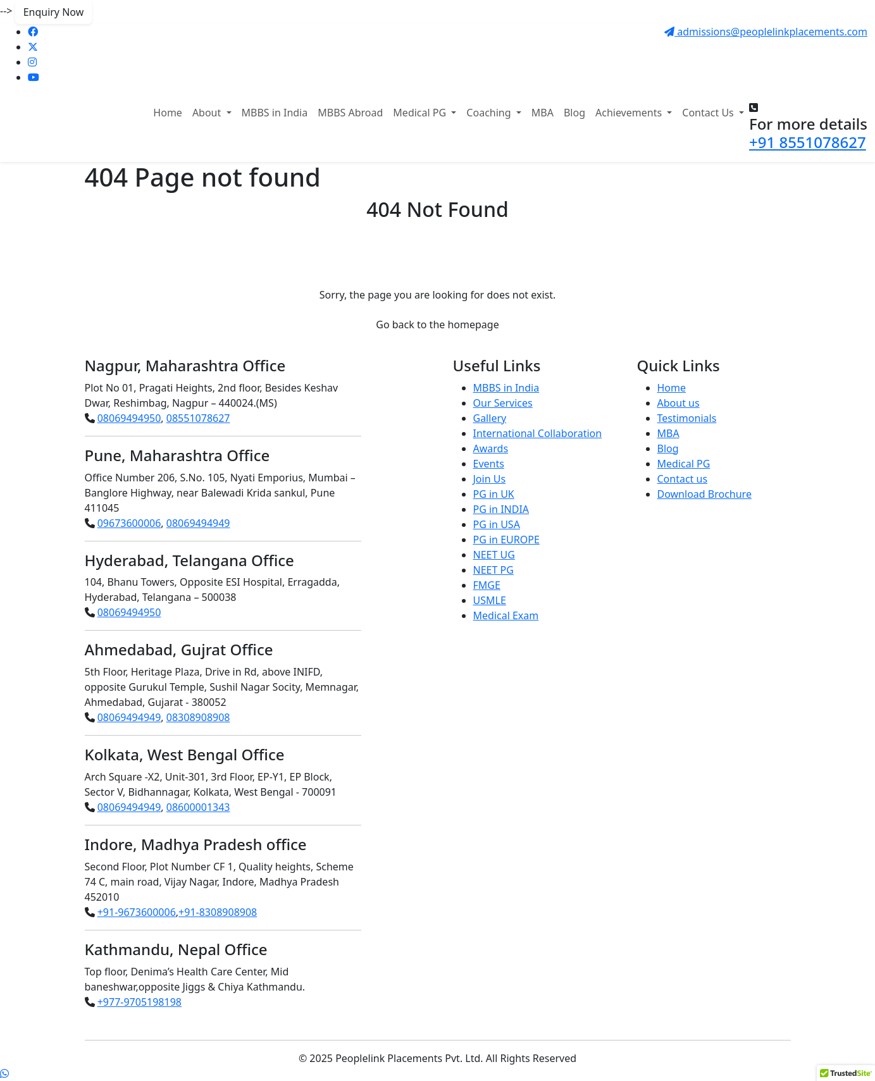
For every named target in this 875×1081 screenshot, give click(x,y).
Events (488, 464)
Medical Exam (506, 615)
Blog (574, 113)
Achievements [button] (629, 113)
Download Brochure (704, 494)
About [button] (208, 113)
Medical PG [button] (421, 113)
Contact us (682, 479)
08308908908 (198, 717)
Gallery (490, 418)
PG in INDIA (501, 509)
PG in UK (493, 494)
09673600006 (129, 523)
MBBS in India (275, 113)
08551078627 (198, 418)
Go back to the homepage (437, 324)
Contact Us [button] (709, 113)
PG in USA (496, 524)
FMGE (486, 585)
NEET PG (493, 570)
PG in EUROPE (506, 540)
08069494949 (198, 523)
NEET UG (494, 555)
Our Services (503, 403)
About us (678, 403)
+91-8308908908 (217, 912)
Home (167, 113)
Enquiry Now (53, 12)
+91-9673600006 (136, 912)
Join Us (489, 479)
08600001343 (198, 807)
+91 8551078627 (807, 142)
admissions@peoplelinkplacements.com (765, 32)
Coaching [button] (489, 113)
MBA (542, 113)
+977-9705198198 (139, 1002)
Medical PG (684, 464)
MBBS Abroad (350, 113)
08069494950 (129, 418)
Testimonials (687, 418)
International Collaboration (537, 433)
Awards (491, 448)
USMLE (489, 600)
